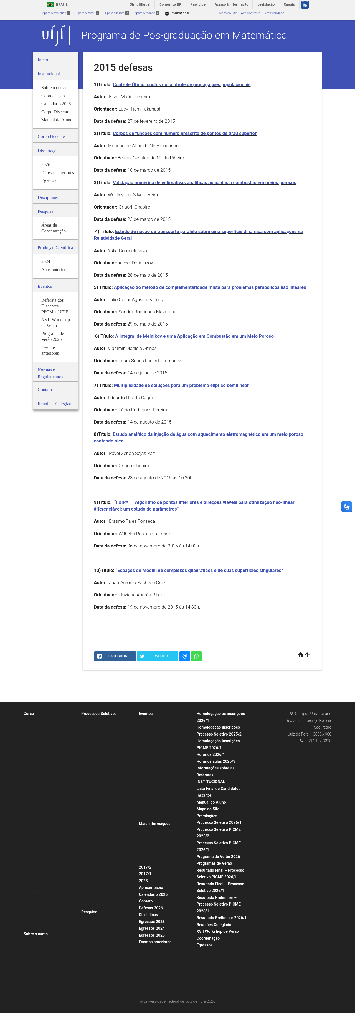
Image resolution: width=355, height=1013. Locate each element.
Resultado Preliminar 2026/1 (222, 918)
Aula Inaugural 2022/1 (157, 816)
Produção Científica (97, 926)
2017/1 (145, 874)
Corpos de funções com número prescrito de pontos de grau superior (185, 133)
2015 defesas (35, 890)
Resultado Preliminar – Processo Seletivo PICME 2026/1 (219, 904)
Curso (29, 713)
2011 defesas (35, 919)
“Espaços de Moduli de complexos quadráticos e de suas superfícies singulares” (199, 570)
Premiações (207, 816)
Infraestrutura (35, 927)
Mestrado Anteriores (98, 890)
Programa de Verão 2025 (159, 743)
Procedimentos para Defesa (45, 765)
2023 (29, 824)
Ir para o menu (87, 13)
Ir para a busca (116, 13)
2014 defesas (35, 897)
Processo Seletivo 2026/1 (219, 822)
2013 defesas (35, 905)
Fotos (145, 860)
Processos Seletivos (99, 713)
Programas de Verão (156, 728)
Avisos (146, 845)
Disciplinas (148, 914)
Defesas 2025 (35, 883)
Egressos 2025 (152, 935)
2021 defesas (35, 839)
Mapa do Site (228, 13)
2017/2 (145, 867)
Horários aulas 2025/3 (216, 761)
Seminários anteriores (157, 765)
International (177, 13)
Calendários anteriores (41, 978)
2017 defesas (35, 868)
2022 (29, 831)
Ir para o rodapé (146, 13)
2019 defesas (35, 853)
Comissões (34, 794)
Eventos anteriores (155, 942)
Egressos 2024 (152, 928)
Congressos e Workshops (159, 772)
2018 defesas (35, 860)
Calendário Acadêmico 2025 (45, 970)
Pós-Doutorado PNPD (99, 853)
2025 (143, 881)
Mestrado (90, 780)
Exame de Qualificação (42, 757)
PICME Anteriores (96, 905)
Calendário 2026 (153, 894)
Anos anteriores (95, 941)
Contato (146, 901)
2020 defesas (35, 846)
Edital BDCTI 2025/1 (98, 750)
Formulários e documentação (162, 830)
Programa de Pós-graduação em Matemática (184, 35)
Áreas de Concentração (100, 919)
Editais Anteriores (96, 897)
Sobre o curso (36, 934)
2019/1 (89, 860)
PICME (88, 809)
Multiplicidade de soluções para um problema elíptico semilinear (181, 385)
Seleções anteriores (97, 883)
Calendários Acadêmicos (43, 963)
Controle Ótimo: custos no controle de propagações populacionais (182, 84)
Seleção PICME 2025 (98, 846)
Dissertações (35, 809)
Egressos (205, 945)
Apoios (146, 838)
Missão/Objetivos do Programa (47, 721)
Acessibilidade (274, 13)
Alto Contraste (250, 13)
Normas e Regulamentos (43, 750)
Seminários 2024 (153, 757)
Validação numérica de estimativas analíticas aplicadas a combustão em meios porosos (204, 182)
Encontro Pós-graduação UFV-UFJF (166, 780)
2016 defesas (35, 875)
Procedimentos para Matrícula (105, 794)
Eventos (146, 713)
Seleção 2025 (93, 802)
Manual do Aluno (211, 802)
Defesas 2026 (151, 908)
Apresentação (151, 887)
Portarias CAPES (37, 772)
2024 (29, 816)
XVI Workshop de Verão (158, 721)
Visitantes (33, 802)
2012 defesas (35, 912)
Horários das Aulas (39, 941)
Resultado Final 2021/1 (100, 721)
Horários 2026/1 (211, 754)
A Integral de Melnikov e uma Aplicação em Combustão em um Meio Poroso (194, 336)
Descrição (149, 979)
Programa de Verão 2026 (218, 856)
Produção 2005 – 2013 (100, 948)
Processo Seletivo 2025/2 (102, 728)
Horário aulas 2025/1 (40, 948)
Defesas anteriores (39, 743)
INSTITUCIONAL (211, 781)
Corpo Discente (36, 728)
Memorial (90, 787)
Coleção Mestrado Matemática (163, 853)
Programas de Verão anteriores (163, 735)
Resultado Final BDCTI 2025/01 (105, 772)
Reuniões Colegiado (214, 924)
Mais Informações (155, 823)
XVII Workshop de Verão (218, 931)
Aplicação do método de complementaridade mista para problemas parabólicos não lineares (210, 287)
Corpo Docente (36, 735)
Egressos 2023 (152, 921)
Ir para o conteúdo (56, 13)
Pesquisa (89, 912)
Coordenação (208, 938)
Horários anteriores (39, 956)
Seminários (149, 750)
